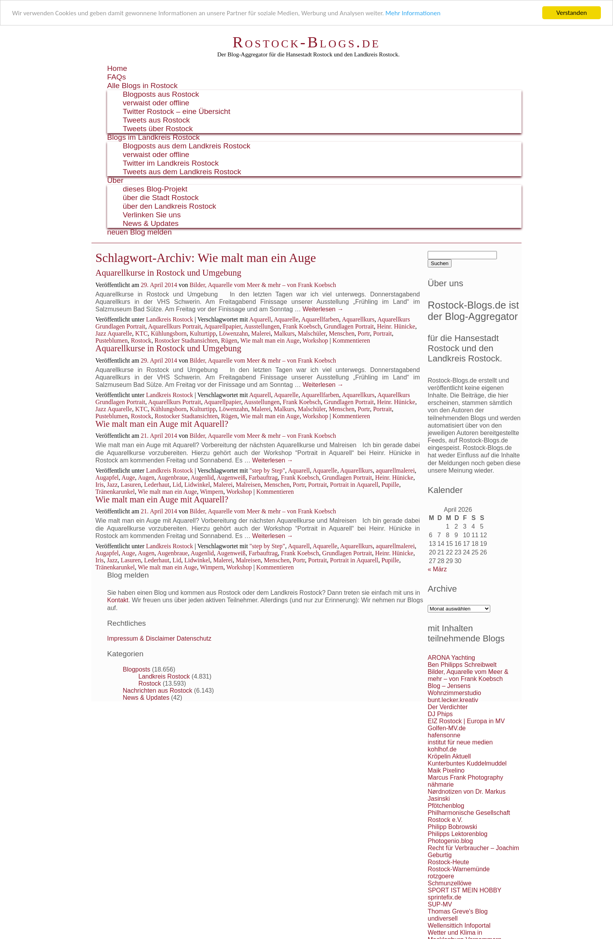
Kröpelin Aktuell (449, 756)
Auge (128, 477)
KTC (141, 333)
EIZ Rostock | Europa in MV (466, 721)
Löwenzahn (233, 333)
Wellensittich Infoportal (459, 925)
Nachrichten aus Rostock (157, 690)
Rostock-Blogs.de (307, 42)
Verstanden (571, 13)
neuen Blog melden (139, 232)
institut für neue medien (460, 742)
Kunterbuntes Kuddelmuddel (467, 763)
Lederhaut (156, 484)
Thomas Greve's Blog (458, 911)
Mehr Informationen (413, 13)
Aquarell (260, 319)
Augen (146, 477)
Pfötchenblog (446, 805)
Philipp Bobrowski (452, 826)
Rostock (141, 340)
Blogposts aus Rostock (161, 94)
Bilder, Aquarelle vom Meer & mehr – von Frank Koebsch (263, 285)
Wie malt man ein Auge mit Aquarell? (161, 424)
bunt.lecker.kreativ (453, 700)
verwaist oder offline (156, 103)
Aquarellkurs (358, 319)
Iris (99, 484)
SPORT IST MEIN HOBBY (465, 890)
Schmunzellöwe (449, 883)
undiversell (442, 918)
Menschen (342, 333)
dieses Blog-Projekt (155, 189)
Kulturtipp (203, 333)
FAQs (116, 77)
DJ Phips (440, 714)
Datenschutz (194, 638)
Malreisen (248, 484)
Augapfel (107, 477)
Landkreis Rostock (169, 319)
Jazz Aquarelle (113, 333)
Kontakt (117, 600)
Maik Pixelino (446, 770)
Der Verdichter (448, 707)
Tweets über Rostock (158, 129)
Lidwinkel (197, 484)
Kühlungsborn (169, 333)
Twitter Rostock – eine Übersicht (176, 111)
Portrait (382, 333)
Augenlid (202, 477)
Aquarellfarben (320, 319)
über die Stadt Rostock (161, 197)
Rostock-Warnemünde (459, 869)
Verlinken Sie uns (152, 215)
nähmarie (441, 784)
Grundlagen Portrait (349, 326)
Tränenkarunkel (115, 491)
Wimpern (211, 491)
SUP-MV (440, 904)
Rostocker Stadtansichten (186, 340)
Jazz (112, 484)
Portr (364, 333)
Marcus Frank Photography (465, 777)
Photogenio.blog (450, 841)
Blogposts (136, 669)
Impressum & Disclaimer (141, 638)
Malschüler (312, 333)
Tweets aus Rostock (156, 120)
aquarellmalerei (395, 470)
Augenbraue (172, 477)
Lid (176, 484)
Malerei (261, 333)
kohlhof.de (442, 749)
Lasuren (131, 484)
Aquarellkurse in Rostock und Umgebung (168, 273)
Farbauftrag (263, 477)
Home (117, 68)
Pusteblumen (111, 340)
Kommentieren (351, 340)
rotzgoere (441, 876)
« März (437, 569)
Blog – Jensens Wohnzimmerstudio (454, 689)
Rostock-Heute (448, 862)
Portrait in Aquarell (354, 484)
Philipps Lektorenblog (458, 834)
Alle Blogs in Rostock (142, 85)
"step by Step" (267, 470)
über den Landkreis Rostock (169, 206)
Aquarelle (286, 319)
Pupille (390, 484)
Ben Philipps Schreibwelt (462, 664)
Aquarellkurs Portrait (174, 326)
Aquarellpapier (222, 326)
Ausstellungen (262, 326)
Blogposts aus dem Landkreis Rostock (186, 146)
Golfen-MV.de (447, 728)
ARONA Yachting (451, 657)
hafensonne (444, 735)
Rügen (229, 340)
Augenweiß (231, 477)
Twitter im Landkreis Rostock (171, 163)
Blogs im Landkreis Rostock (153, 137)
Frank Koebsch (302, 326)
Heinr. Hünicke (396, 326)
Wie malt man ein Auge (269, 340)
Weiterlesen (323, 309)
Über (115, 180)
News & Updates (151, 223)
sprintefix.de (444, 897)
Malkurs (284, 333)
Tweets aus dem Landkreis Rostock (182, 172)
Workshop (315, 340)
